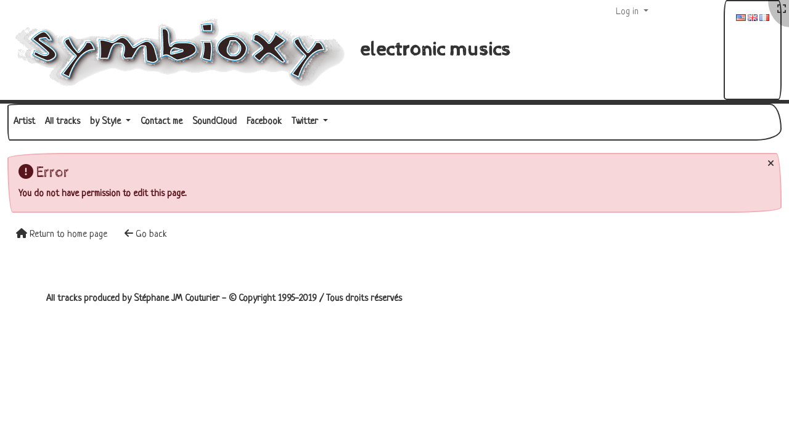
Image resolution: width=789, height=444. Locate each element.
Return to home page (61, 234)
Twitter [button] (306, 122)
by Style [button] (106, 122)
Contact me (161, 122)
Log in (628, 12)
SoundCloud (214, 122)
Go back (146, 234)
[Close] (770, 164)
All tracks (62, 122)
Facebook (264, 122)
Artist (24, 122)
